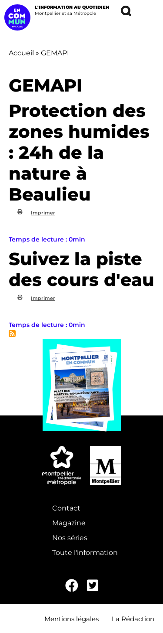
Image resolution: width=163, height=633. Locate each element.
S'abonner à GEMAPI (12, 333)
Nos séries (69, 538)
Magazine (69, 523)
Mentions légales (71, 619)
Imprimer (43, 213)
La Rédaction (133, 619)
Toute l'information (85, 552)
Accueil (21, 53)
